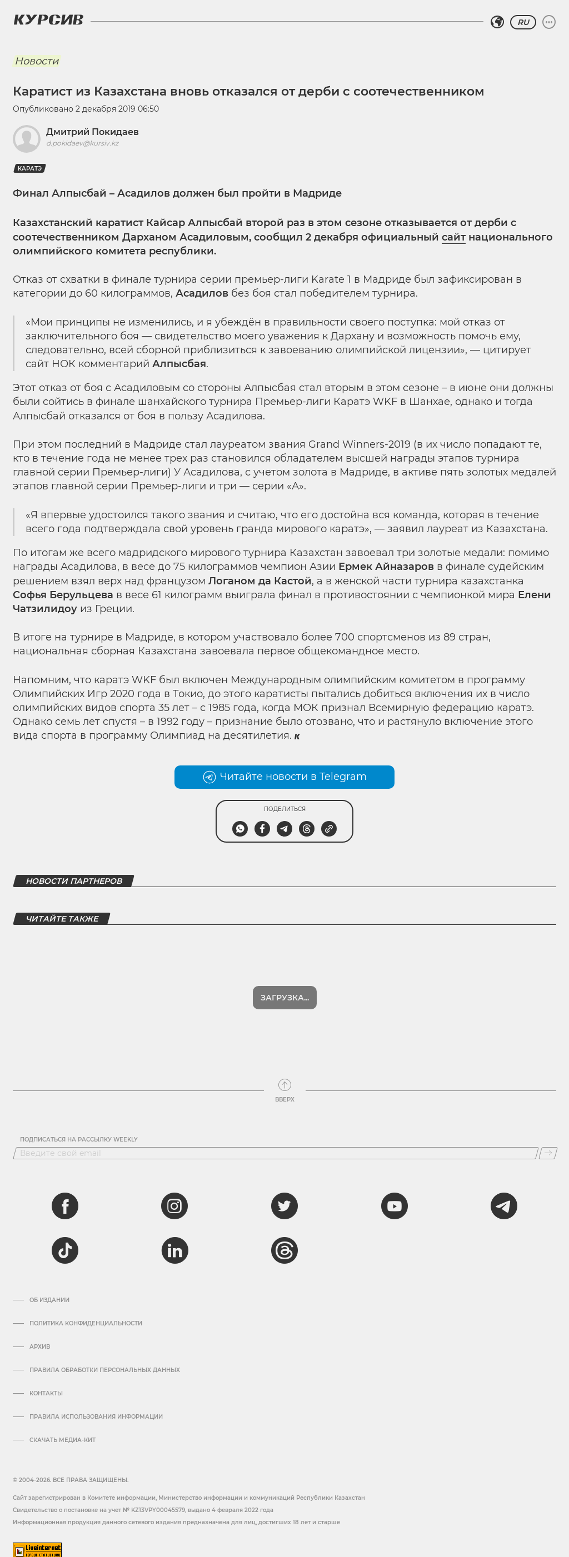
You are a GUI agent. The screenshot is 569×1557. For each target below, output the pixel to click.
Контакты (46, 1384)
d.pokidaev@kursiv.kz (82, 143)
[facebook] (65, 1197)
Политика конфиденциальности (85, 1314)
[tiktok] (65, 1241)
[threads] (284, 1241)
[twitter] (284, 1197)
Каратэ (30, 168)
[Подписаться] (548, 1144)
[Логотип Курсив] (48, 19)
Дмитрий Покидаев (92, 132)
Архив (39, 1338)
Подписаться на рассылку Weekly (79, 1131)
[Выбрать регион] (497, 22)
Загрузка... (285, 989)
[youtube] (394, 1197)
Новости (36, 61)
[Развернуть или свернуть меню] (549, 22)
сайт (454, 237)
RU (523, 22)
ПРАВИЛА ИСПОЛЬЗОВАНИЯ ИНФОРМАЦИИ (96, 1408)
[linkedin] (174, 1241)
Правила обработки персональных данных (104, 1361)
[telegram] (504, 1197)
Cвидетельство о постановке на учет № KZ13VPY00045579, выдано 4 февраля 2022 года (143, 1501)
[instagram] (174, 1197)
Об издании (49, 1291)
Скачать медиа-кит (62, 1431)
